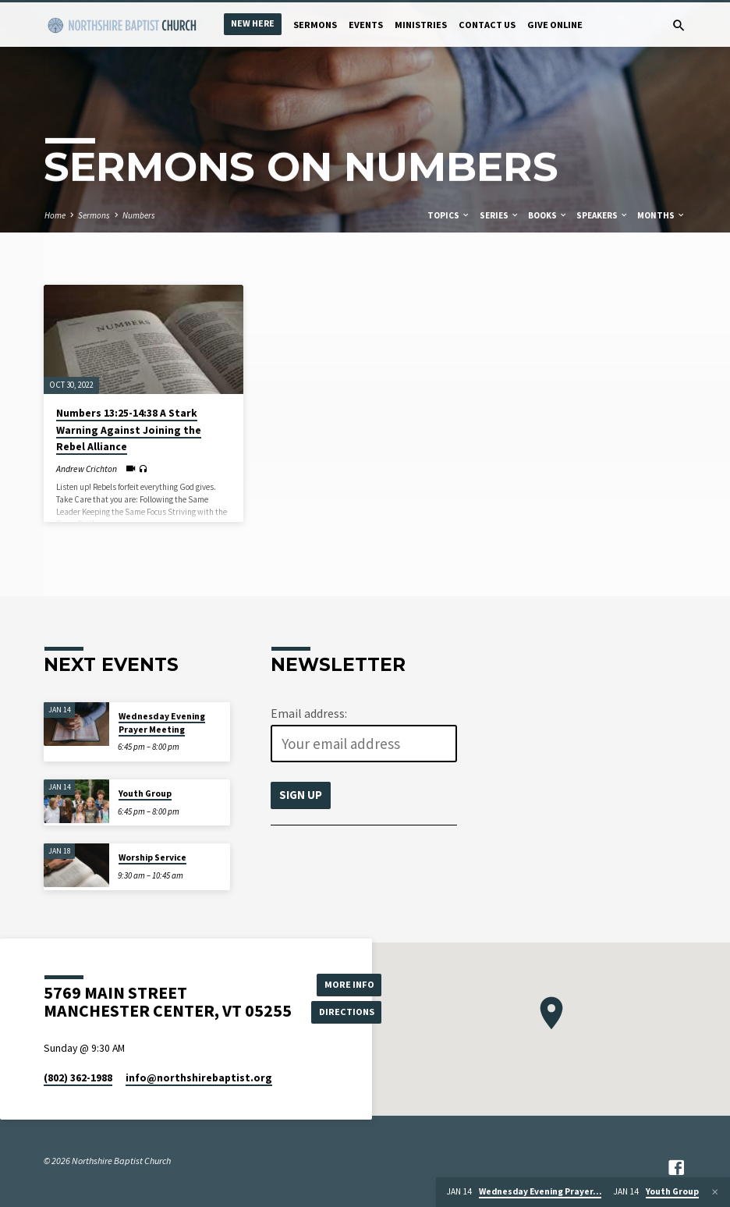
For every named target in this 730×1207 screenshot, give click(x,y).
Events (366, 24)
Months (661, 215)
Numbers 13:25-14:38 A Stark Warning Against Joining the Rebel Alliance (128, 429)
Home (55, 215)
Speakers (602, 215)
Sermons (315, 24)
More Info (347, 983)
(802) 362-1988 (78, 1078)
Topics (448, 215)
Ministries (421, 24)
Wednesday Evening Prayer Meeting (162, 722)
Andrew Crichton (86, 468)
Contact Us (487, 24)
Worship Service (152, 857)
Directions (347, 1011)
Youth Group (145, 793)
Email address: (309, 713)
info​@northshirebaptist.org (199, 1078)
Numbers (138, 215)
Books (548, 215)
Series (499, 215)
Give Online (555, 24)
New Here (253, 23)
